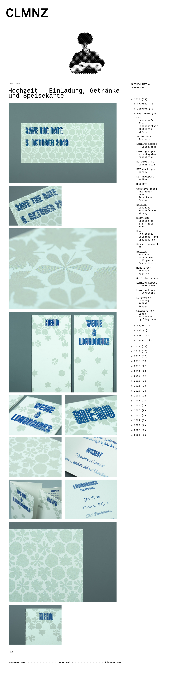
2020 (138, 100)
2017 (138, 356)
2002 (138, 430)
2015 (138, 366)
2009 (138, 396)
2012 (138, 381)
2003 (138, 425)
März (140, 336)
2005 (138, 416)
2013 (138, 376)
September (144, 114)
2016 (138, 361)
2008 (138, 401)
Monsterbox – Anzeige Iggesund (145, 271)
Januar (142, 341)
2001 (138, 435)
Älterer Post (114, 663)
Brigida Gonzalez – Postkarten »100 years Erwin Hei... (146, 257)
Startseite (66, 663)
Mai (140, 331)
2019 (138, 347)
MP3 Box (141, 184)
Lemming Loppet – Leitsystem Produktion (146, 154)
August (142, 326)
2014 (138, 371)
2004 (138, 421)
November (143, 104)
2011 (138, 386)
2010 (138, 391)
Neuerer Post (18, 663)
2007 (138, 406)
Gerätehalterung (147, 278)
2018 (138, 352)
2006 (138, 411)
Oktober (143, 109)
